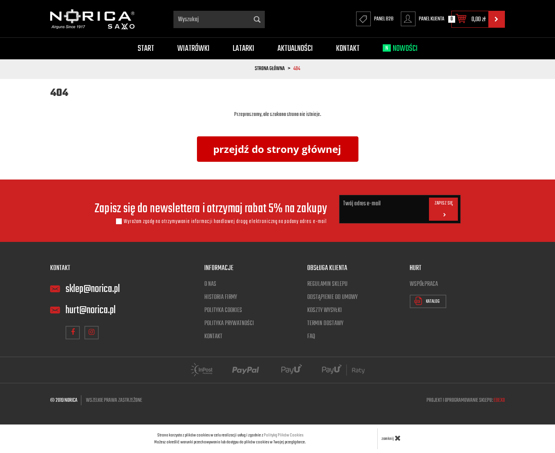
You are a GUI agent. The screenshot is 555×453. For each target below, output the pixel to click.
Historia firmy (220, 297)
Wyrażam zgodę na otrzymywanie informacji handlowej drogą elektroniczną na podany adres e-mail (225, 221)
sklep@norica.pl (93, 289)
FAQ (311, 336)
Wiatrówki (193, 48)
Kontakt (348, 48)
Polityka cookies (223, 310)
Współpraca (424, 284)
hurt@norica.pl (91, 310)
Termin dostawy (325, 323)
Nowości (400, 48)
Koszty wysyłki (324, 310)
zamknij (391, 438)
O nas (210, 284)
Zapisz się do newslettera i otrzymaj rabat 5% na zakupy (210, 209)
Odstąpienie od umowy (332, 297)
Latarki (243, 48)
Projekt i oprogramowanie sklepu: (466, 400)
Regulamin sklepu (327, 284)
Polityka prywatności (229, 323)
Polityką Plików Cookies (283, 435)
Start (146, 48)
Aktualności (295, 48)
